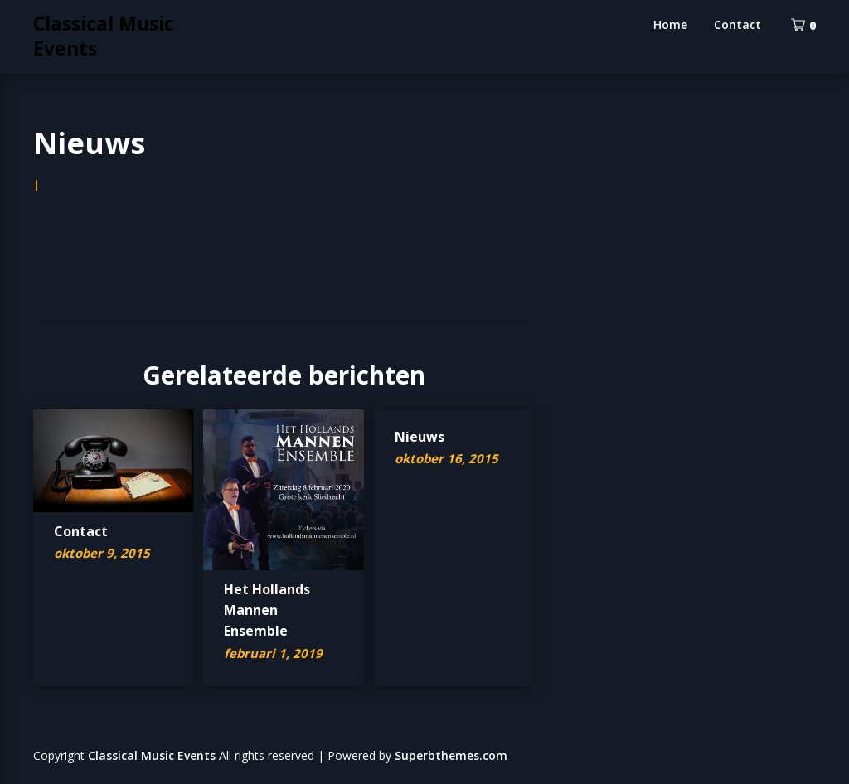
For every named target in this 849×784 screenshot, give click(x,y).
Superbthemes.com (451, 755)
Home (670, 24)
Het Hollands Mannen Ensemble (267, 610)
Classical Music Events (103, 35)
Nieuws (419, 437)
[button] (113, 460)
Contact (737, 24)
